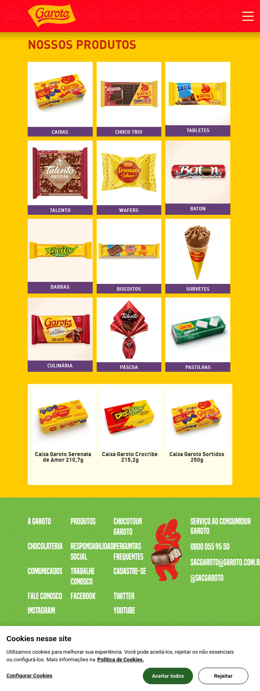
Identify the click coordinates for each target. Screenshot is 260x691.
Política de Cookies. (121, 663)
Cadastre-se (130, 571)
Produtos (83, 521)
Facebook (83, 596)
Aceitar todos (168, 680)
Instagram (41, 611)
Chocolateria (45, 546)
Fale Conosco (45, 596)
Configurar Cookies (29, 679)
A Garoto (39, 521)
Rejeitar (223, 680)
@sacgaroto (207, 578)
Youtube (124, 611)
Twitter (124, 596)
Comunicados (45, 571)
